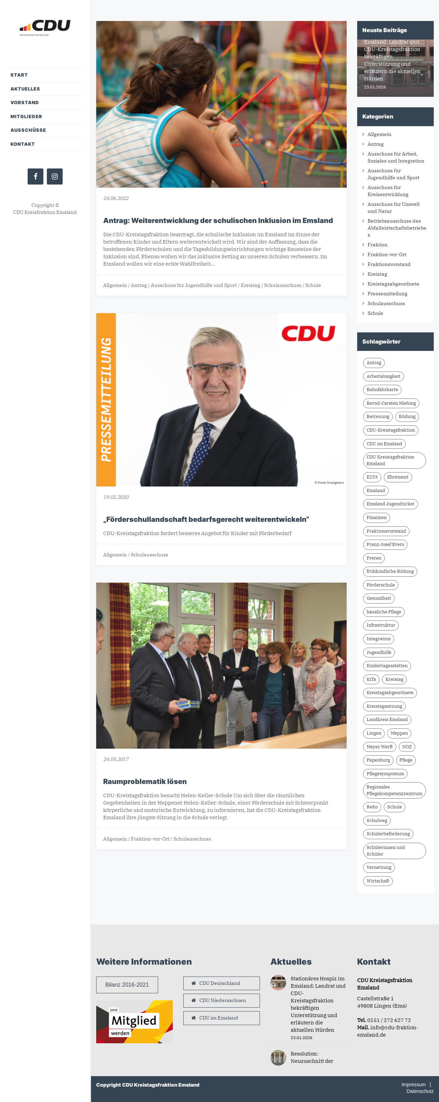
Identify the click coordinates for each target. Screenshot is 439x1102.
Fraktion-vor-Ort (150, 839)
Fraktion (378, 245)
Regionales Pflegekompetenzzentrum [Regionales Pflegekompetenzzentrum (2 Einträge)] (394, 790)
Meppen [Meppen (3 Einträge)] (399, 733)
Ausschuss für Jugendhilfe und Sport (194, 285)
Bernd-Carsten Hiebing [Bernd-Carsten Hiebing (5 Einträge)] (391, 403)
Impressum (414, 1084)
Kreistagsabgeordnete (393, 284)
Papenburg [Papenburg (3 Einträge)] (378, 760)
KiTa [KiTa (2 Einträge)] (371, 679)
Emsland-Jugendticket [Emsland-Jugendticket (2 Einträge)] (391, 504)
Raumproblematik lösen (145, 781)
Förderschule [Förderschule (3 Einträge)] (381, 585)
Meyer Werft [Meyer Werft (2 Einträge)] (380, 747)
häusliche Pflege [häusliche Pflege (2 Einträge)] (384, 612)
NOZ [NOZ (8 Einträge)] (407, 747)
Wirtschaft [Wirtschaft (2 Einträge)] (378, 881)
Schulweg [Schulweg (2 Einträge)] (377, 820)
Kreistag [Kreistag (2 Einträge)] (394, 679)
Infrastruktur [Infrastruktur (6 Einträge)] (381, 625)
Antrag (139, 285)
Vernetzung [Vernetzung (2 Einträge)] (379, 867)
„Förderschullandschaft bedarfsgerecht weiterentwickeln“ (206, 519)
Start (19, 75)
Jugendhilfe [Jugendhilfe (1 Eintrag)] (379, 652)
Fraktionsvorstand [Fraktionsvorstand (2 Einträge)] (386, 531)
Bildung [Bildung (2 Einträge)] (407, 416)
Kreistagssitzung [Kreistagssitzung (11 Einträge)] (384, 706)
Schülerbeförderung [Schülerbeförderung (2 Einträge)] (388, 834)
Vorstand (24, 102)
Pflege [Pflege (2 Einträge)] (405, 760)
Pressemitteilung (388, 293)
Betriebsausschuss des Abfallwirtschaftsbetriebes (397, 228)
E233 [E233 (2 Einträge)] (372, 477)
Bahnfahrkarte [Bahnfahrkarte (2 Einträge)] (382, 389)
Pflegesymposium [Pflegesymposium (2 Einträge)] (385, 774)
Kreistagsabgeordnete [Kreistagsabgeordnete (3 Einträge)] (390, 693)
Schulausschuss (283, 285)
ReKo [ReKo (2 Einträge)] (372, 807)
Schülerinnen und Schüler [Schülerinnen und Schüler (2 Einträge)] (386, 850)
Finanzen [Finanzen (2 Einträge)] (377, 517)
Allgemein (115, 285)
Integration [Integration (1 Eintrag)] (379, 639)
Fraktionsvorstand (389, 264)
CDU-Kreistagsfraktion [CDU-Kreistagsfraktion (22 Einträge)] (391, 430)
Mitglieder (26, 116)
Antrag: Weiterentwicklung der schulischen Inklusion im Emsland (218, 220)
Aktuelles (25, 89)
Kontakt (22, 144)
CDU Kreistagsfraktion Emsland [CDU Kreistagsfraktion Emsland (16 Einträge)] (390, 460)
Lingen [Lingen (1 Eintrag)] (374, 733)
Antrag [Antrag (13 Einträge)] (374, 363)
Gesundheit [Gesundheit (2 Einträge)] (379, 598)
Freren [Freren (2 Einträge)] (374, 558)
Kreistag (250, 285)
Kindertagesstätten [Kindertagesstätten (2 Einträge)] (387, 666)
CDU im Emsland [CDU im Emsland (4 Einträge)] (384, 444)
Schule (313, 285)
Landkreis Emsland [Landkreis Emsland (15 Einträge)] (387, 719)
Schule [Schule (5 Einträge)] (394, 807)
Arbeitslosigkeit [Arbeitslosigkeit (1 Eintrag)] (384, 376)
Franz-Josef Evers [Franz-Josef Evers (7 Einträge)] (385, 544)
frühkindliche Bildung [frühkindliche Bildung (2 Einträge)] (390, 571)
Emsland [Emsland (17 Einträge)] (376, 491)
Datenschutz (420, 1091)
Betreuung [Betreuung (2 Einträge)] (378, 416)
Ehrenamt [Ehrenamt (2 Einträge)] (398, 477)
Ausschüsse (28, 130)
